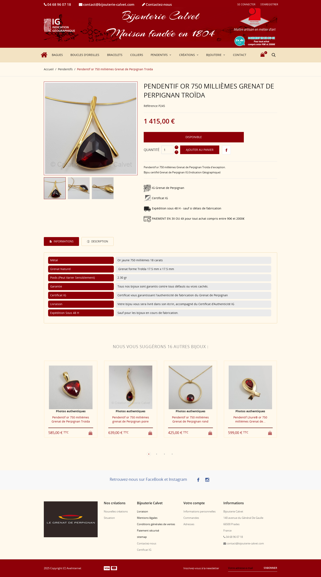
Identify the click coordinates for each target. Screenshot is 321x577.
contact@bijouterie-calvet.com (108, 4)
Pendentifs (159, 55)
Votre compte (194, 503)
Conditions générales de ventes (156, 524)
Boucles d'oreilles (84, 55)
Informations (63, 241)
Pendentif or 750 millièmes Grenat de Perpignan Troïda (71, 419)
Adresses (188, 524)
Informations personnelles (199, 511)
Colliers (136, 55)
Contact (239, 55)
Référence (151, 106)
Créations (187, 55)
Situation (109, 518)
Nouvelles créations (116, 511)
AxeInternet (74, 568)
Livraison (142, 511)
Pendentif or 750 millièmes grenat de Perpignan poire (130, 419)
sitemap (142, 537)
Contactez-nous (158, 4)
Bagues (57, 55)
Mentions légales (147, 518)
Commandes (191, 518)
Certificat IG (144, 550)
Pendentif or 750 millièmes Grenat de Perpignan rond (190, 419)
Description (99, 241)
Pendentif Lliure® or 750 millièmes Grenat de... (250, 419)
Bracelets (114, 55)
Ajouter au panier (200, 150)
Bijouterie (214, 55)
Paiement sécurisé (148, 530)
